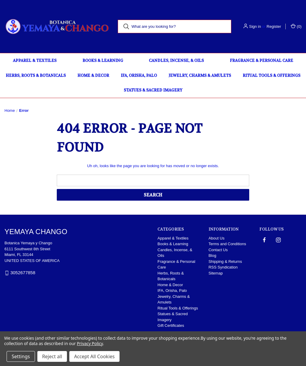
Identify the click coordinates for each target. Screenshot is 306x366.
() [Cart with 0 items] (296, 26)
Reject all (52, 356)
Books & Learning (102, 60)
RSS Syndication (223, 267)
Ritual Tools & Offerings (271, 75)
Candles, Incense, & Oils (176, 60)
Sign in (255, 26)
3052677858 (22, 272)
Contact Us (218, 250)
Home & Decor (93, 75)
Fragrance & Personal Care (261, 60)
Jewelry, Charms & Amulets (200, 75)
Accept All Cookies (94, 356)
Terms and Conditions (227, 244)
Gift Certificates (170, 325)
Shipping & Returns (225, 261)
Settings (21, 356)
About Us (216, 238)
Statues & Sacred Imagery (153, 90)
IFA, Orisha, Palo (139, 75)
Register (274, 26)
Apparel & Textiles (34, 60)
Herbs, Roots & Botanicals (36, 75)
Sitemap (216, 273)
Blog (212, 255)
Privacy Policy (90, 343)
